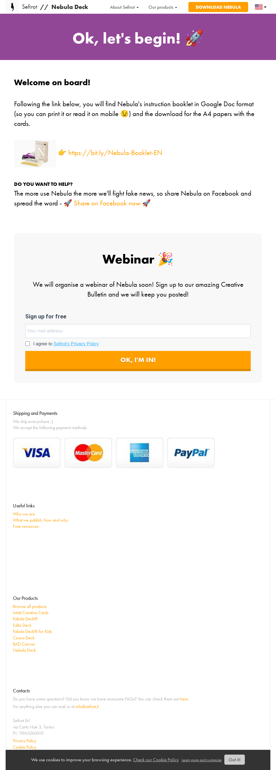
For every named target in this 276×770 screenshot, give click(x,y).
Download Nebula (218, 7)
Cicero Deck (24, 637)
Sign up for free (45, 316)
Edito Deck (22, 625)
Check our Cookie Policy (156, 759)
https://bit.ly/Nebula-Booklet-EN (115, 153)
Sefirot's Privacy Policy (76, 343)
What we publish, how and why (40, 520)
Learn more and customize (202, 760)
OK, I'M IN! (138, 360)
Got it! (235, 759)
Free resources (26, 526)
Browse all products (30, 606)
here (184, 699)
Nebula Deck (24, 650)
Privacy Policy (24, 740)
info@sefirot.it (87, 706)
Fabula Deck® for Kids (32, 631)
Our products (163, 7)
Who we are (24, 514)
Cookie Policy (24, 747)
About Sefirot (124, 7)
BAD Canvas (24, 644)
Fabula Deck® (25, 618)
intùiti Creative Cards (31, 612)
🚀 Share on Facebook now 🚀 (107, 203)
